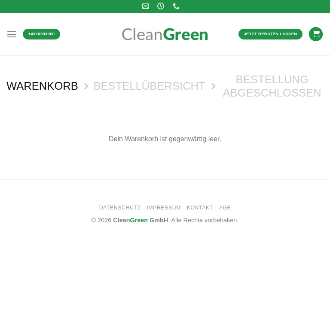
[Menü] (11, 34)
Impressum (164, 208)
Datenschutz (120, 208)
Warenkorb (42, 86)
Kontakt (200, 208)
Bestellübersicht (149, 86)
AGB (225, 208)
